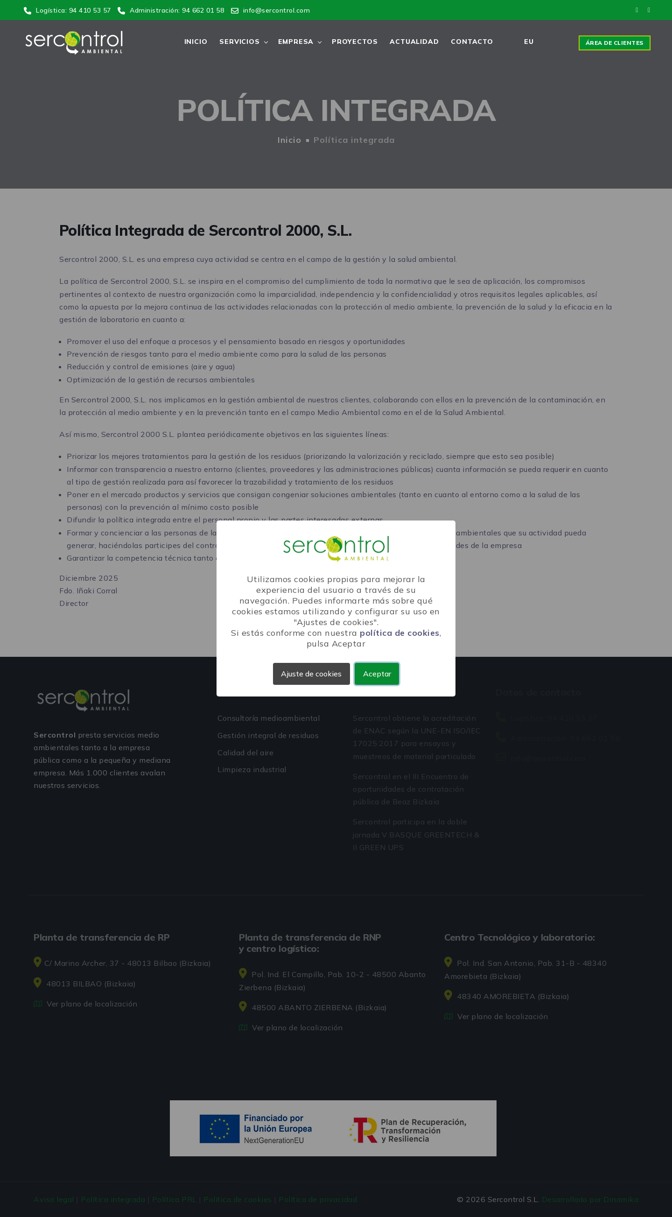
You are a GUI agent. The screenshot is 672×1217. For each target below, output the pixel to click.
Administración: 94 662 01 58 (171, 10)
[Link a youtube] (637, 10)
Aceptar (377, 673)
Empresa (296, 41)
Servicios (239, 41)
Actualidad (414, 41)
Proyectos (355, 41)
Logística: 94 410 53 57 (67, 10)
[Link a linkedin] (648, 10)
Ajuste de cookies (311, 673)
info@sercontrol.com (270, 10)
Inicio (196, 41)
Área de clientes (615, 42)
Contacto (472, 41)
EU (529, 41)
